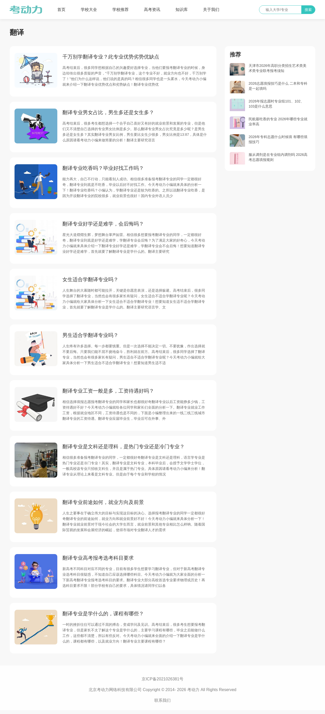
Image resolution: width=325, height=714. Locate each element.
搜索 (308, 10)
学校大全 (89, 9)
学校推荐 (120, 9)
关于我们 (211, 9)
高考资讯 (152, 9)
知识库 (181, 9)
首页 (61, 9)
